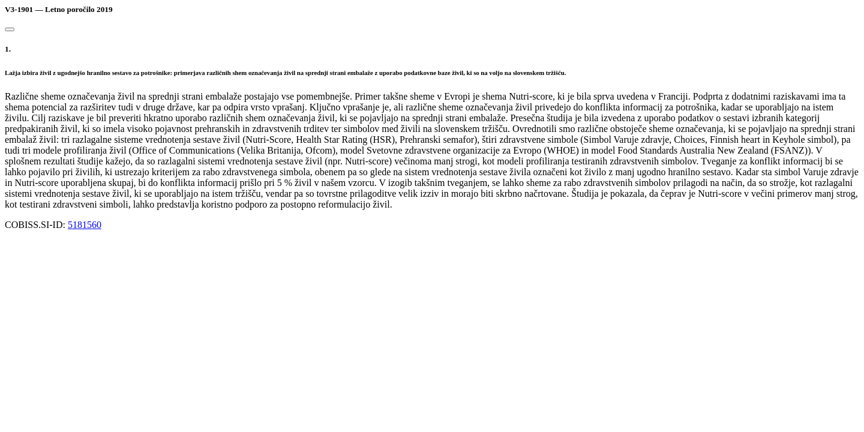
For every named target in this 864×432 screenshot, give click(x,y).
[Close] (9, 29)
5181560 (84, 225)
